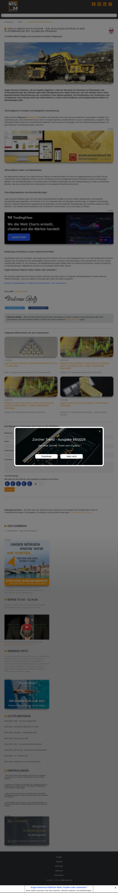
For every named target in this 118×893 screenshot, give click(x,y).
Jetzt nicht (72, 456)
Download (46, 456)
